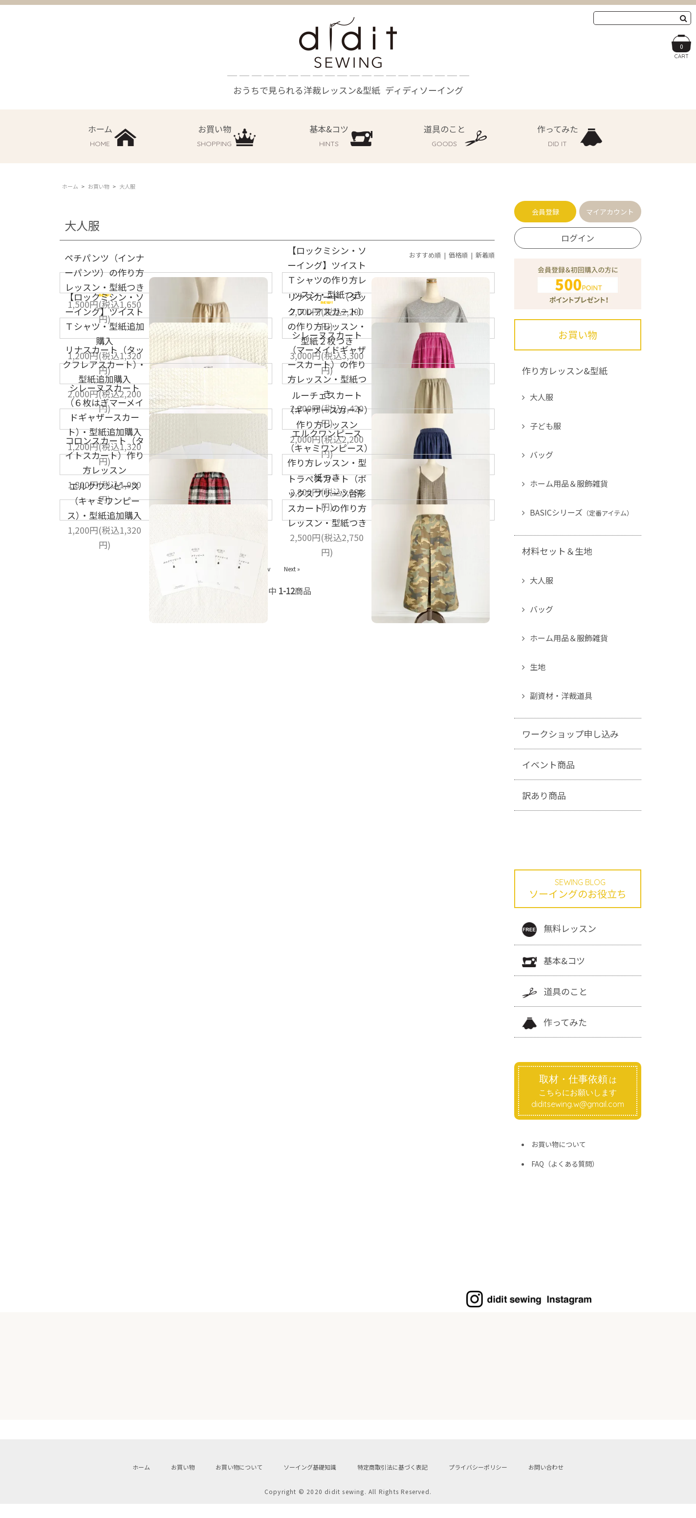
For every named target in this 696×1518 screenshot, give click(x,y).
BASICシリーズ (581, 512)
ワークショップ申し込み (570, 733)
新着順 (485, 255)
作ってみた (554, 1022)
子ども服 (545, 426)
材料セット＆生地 (557, 550)
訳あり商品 (544, 795)
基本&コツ (553, 960)
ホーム (70, 186)
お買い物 (98, 186)
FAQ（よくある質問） (565, 1164)
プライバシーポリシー (478, 1474)
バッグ (541, 454)
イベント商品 (548, 764)
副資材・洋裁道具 (561, 695)
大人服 (541, 397)
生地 (537, 666)
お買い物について (558, 1144)
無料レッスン (559, 929)
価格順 (458, 255)
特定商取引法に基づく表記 (392, 1474)
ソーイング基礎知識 (309, 1474)
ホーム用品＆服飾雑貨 (569, 483)
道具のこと (554, 991)
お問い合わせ (546, 1474)
